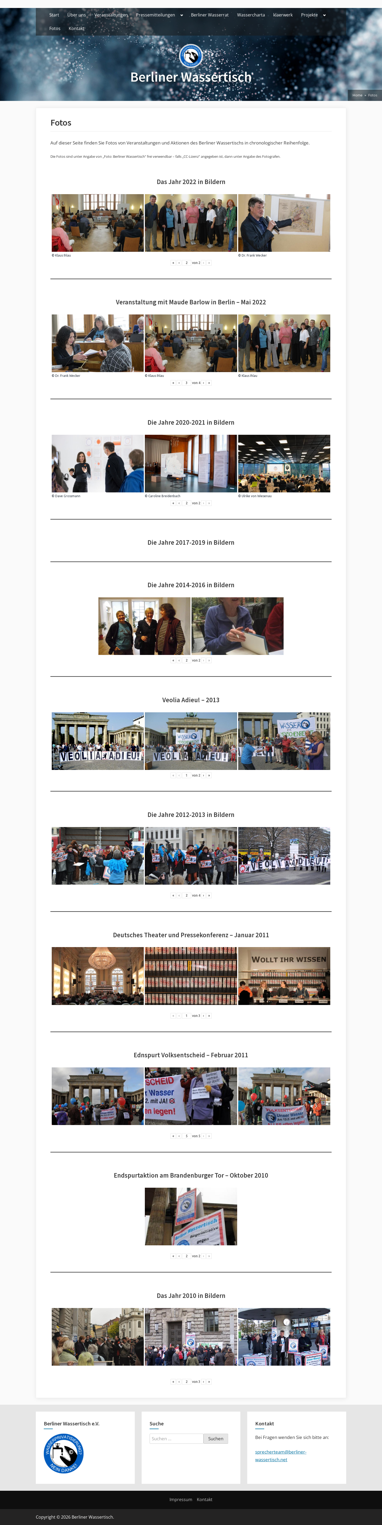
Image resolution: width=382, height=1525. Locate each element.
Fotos (54, 28)
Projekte (309, 15)
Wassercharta (251, 15)
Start (54, 15)
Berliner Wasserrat (210, 15)
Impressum (181, 1499)
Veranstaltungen (111, 15)
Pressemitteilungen (155, 15)
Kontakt (76, 28)
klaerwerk (283, 15)
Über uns (76, 15)
